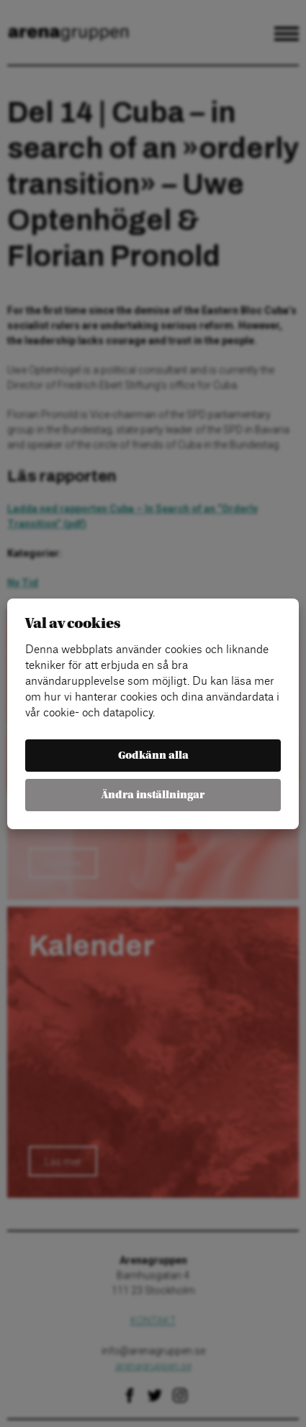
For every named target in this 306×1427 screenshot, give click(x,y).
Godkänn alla (153, 755)
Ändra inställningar (153, 795)
